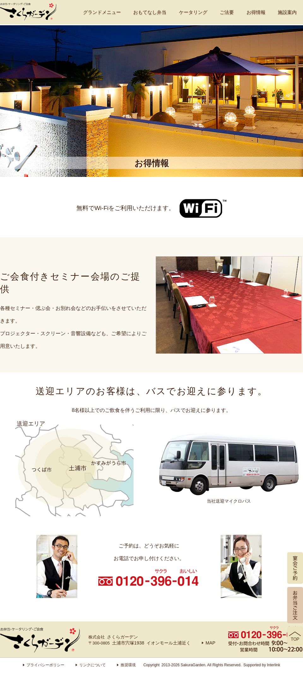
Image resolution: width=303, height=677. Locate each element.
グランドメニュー (102, 12)
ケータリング (193, 12)
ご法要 (227, 12)
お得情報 (256, 12)
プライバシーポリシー (43, 665)
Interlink (273, 665)
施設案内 (287, 12)
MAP (208, 642)
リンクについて (90, 665)
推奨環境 (126, 665)
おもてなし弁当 (149, 12)
